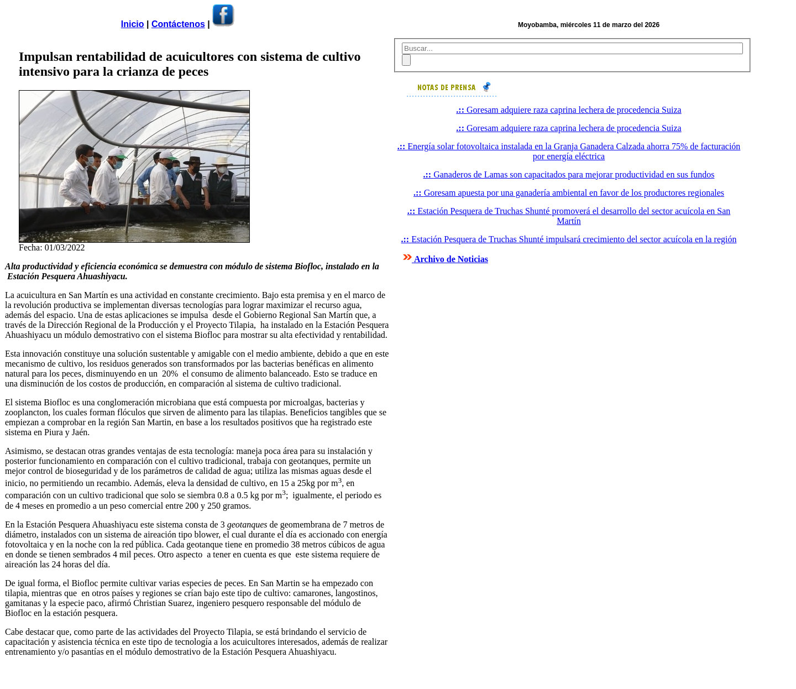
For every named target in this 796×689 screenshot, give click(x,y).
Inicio (132, 24)
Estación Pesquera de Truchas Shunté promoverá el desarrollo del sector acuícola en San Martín (569, 216)
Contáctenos (178, 24)
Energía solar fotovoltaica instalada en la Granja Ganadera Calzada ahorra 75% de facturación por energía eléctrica (569, 151)
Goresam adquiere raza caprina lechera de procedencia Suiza (568, 109)
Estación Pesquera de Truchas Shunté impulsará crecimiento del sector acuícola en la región (569, 239)
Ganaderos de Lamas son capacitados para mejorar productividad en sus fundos (569, 174)
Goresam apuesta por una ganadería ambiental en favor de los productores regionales (568, 192)
